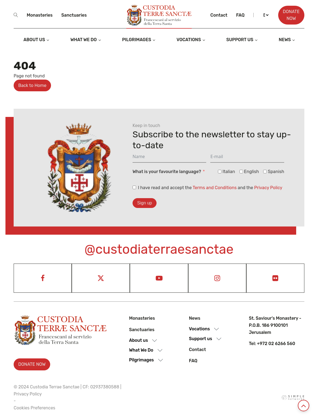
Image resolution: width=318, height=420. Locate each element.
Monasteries (40, 15)
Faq (240, 15)
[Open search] (16, 15)
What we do (83, 39)
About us (34, 39)
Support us (239, 39)
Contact (218, 15)
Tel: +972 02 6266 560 (272, 343)
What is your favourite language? (167, 171)
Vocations (188, 39)
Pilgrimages (136, 39)
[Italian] (219, 171)
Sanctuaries (74, 15)
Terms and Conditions (215, 187)
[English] (241, 171)
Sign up (144, 203)
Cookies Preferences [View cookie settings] (34, 407)
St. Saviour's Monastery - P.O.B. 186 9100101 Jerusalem (275, 325)
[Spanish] (265, 171)
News (285, 39)
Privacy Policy (268, 187)
